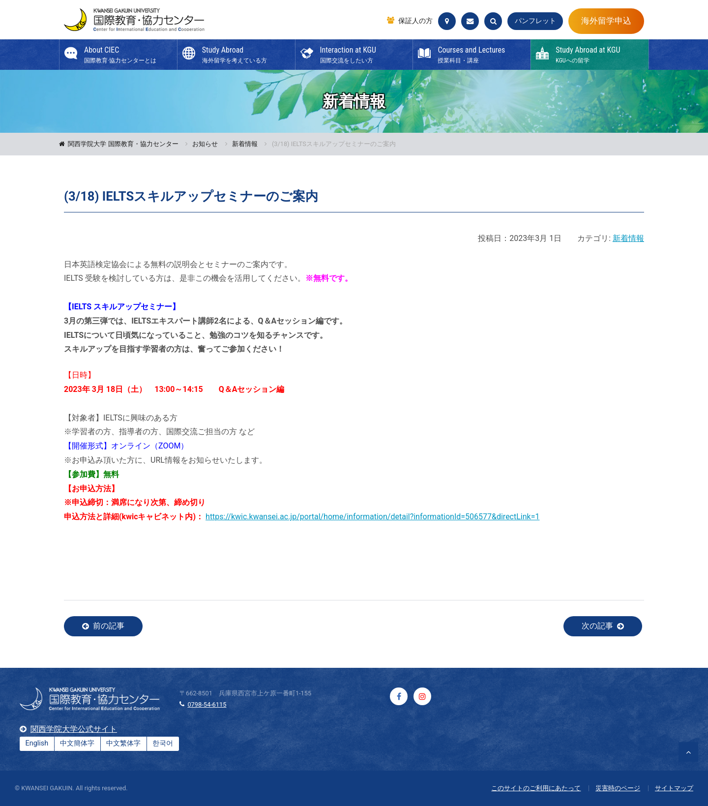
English (37, 743)
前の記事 (108, 625)
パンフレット (535, 21)
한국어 (162, 743)
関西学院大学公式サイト (73, 729)
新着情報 (245, 144)
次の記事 (597, 625)
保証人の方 (415, 21)
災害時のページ (617, 788)
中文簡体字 (77, 743)
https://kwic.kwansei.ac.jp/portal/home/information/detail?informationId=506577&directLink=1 (372, 516)
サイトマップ (674, 788)
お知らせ (205, 144)
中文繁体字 (123, 743)
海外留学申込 (606, 21)
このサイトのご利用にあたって (536, 788)
